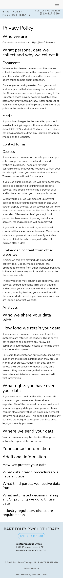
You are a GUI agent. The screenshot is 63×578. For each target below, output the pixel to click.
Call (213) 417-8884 (31, 536)
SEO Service (22, 574)
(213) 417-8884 (50, 13)
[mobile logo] (2, 4)
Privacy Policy (31, 568)
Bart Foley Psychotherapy (17, 13)
